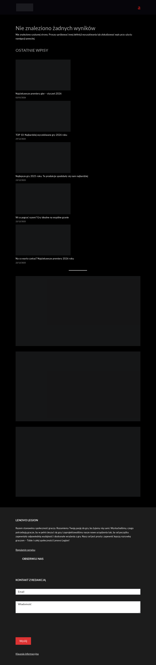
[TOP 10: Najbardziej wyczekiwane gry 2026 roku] (43, 117)
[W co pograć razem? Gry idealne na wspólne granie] (43, 199)
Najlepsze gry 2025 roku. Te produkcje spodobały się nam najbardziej (52, 176)
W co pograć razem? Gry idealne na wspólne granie (42, 217)
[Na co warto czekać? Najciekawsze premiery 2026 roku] (43, 240)
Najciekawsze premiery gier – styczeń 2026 (39, 93)
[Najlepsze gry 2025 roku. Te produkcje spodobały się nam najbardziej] (43, 158)
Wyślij (23, 641)
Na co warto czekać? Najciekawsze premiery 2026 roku (45, 258)
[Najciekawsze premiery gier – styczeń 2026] (43, 76)
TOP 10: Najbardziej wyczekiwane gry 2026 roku (42, 134)
